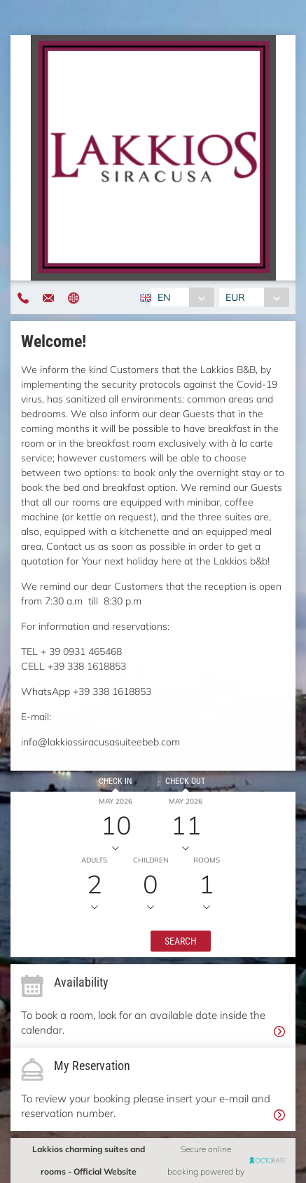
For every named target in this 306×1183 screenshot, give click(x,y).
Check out (185, 781)
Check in (115, 781)
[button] (181, 941)
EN (164, 297)
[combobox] (182, 297)
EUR (235, 297)
